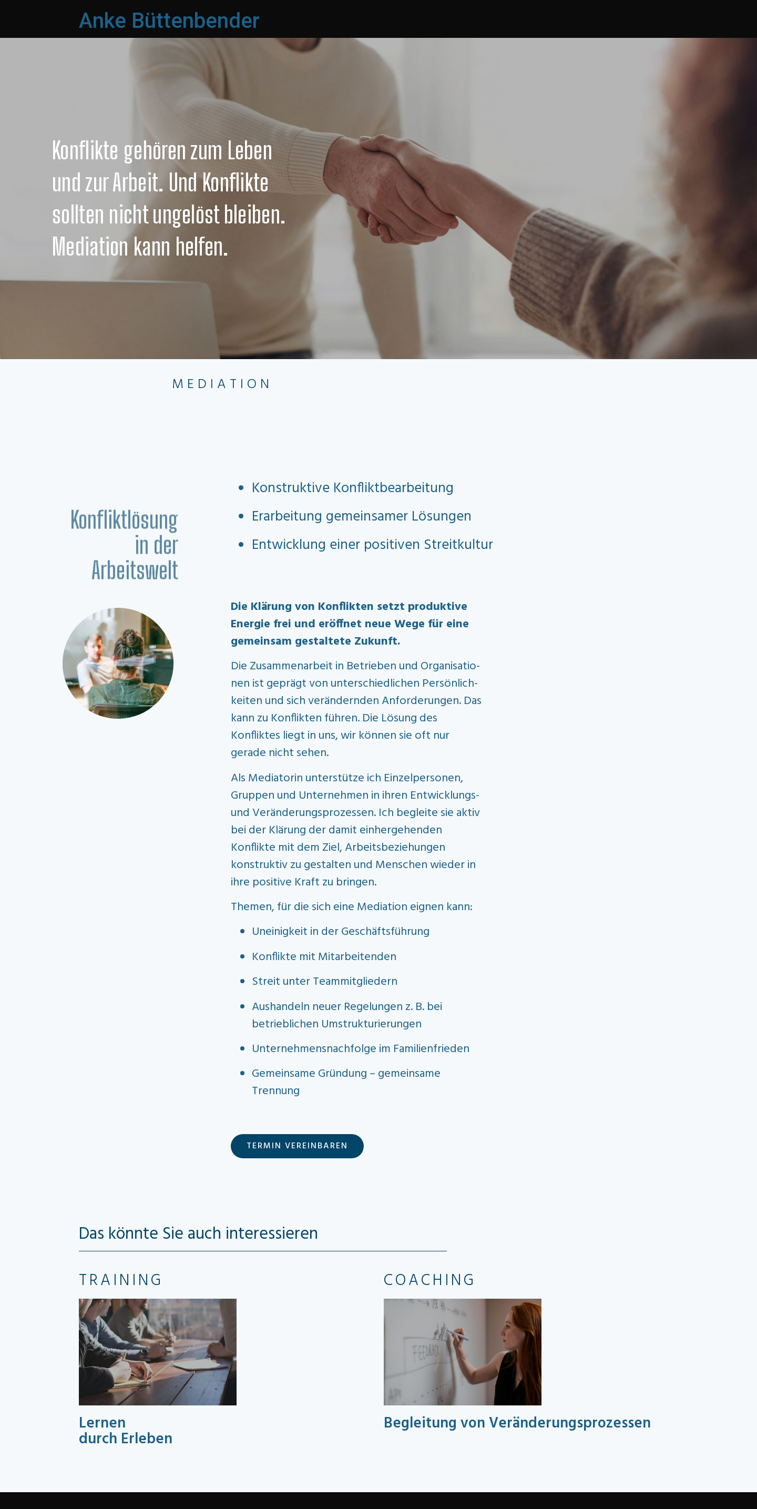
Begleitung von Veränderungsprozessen (517, 1423)
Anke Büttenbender (169, 20)
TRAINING (121, 1280)
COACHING (430, 1280)
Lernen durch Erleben (125, 1431)
